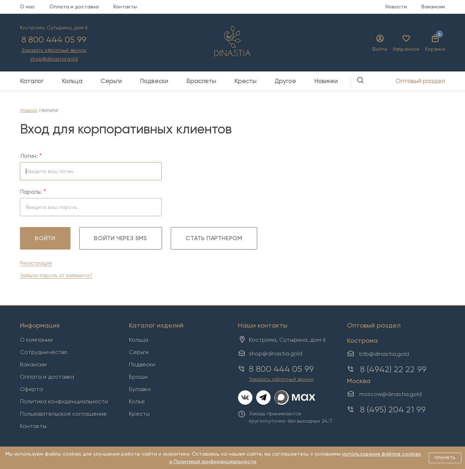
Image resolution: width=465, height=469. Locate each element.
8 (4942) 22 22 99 (393, 369)
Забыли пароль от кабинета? (56, 275)
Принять (445, 457)
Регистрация (36, 263)
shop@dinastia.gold (54, 58)
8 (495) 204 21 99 (393, 409)
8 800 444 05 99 (53, 39)
